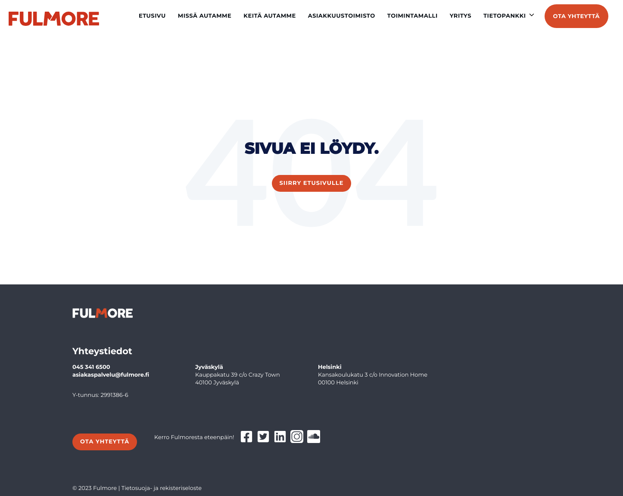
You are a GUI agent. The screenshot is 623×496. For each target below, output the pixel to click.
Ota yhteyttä (576, 16)
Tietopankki (504, 15)
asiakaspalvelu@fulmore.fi (110, 374)
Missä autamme (205, 15)
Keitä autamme (269, 15)
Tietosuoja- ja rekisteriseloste (161, 488)
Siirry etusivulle (312, 183)
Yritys (460, 15)
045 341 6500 (91, 367)
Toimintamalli (412, 15)
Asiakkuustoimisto (341, 15)
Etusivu (152, 15)
